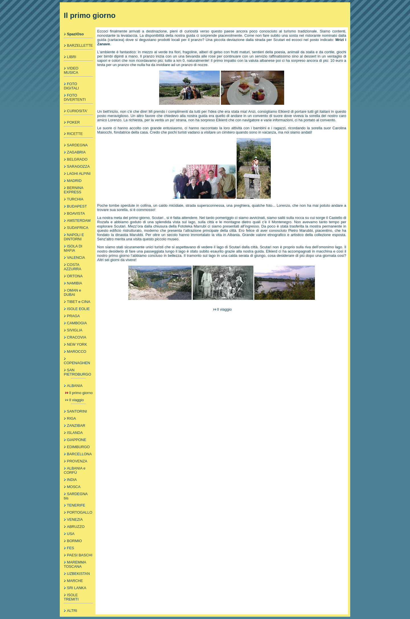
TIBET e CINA (78, 302)
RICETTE (75, 134)
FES (70, 548)
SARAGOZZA (78, 166)
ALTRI (72, 610)
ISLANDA (75, 433)
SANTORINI (77, 411)
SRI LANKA (76, 588)
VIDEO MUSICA (71, 70)
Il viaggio (76, 400)
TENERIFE (76, 505)
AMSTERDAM (79, 220)
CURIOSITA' (77, 111)
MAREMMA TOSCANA (75, 564)
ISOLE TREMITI (71, 597)
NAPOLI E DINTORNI (74, 237)
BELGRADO (77, 159)
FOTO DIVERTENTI (75, 97)
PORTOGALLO (79, 512)
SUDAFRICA (77, 228)
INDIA (72, 479)
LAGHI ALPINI (79, 173)
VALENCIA (76, 257)
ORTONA (75, 276)
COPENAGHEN (77, 363)
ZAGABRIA (76, 152)
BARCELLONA (79, 454)
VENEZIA (75, 519)
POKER (73, 122)
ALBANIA (75, 386)
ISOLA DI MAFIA (73, 248)
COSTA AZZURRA (72, 267)
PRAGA (73, 316)
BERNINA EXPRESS (73, 190)
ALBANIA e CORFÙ (74, 470)
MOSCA (74, 487)
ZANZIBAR (76, 425)
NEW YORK (77, 344)
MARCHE (75, 581)
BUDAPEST (77, 206)
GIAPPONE (76, 440)
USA (71, 534)
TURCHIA (75, 199)
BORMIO (74, 541)
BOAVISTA (76, 213)
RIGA (71, 418)
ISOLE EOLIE (78, 309)
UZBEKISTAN (78, 573)
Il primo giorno (81, 393)
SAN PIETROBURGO (77, 372)
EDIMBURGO (78, 447)
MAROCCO (76, 351)
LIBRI (71, 57)
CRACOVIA (76, 337)
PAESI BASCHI (79, 555)
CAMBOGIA (77, 323)
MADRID (74, 181)
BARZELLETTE (80, 45)
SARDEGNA (77, 145)
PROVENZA (77, 461)
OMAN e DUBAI (72, 292)
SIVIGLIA (74, 330)
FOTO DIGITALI (71, 86)
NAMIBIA (74, 283)
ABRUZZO (76, 526)
